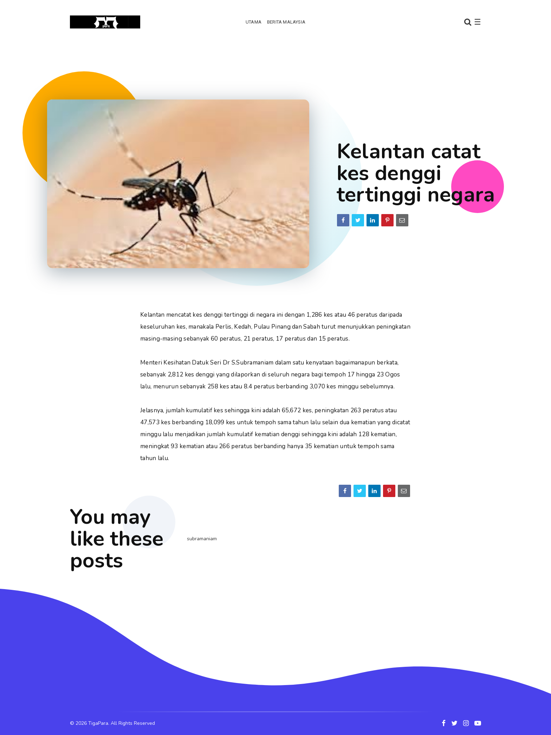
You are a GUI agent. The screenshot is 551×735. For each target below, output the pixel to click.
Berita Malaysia (286, 22)
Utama (253, 22)
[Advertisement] (275, 65)
